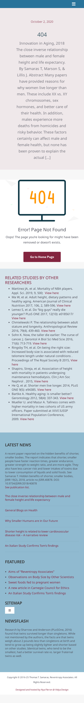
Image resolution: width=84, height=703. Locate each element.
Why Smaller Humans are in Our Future (31, 521)
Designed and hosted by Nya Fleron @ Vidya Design (42, 689)
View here (52, 293)
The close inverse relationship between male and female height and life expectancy (37, 498)
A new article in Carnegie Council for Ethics (38, 588)
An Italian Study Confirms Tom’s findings (31, 546)
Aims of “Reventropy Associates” (31, 572)
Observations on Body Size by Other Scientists (41, 577)
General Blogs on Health (21, 510)
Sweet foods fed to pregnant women (34, 582)
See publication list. (17, 487)
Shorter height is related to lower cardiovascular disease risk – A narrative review (37, 533)
